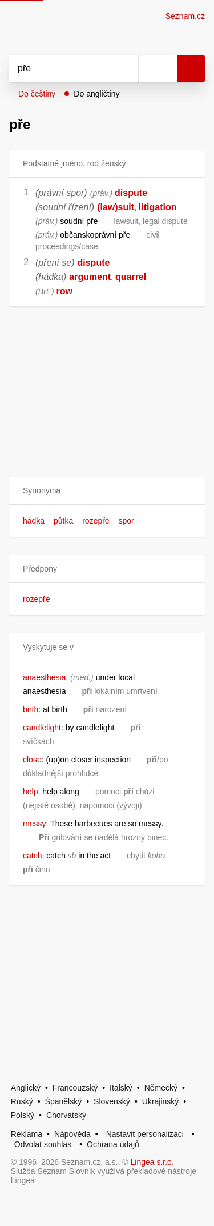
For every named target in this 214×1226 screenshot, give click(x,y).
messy (34, 823)
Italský (121, 1087)
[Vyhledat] (61, 68)
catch (32, 855)
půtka (63, 520)
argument (90, 277)
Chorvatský (66, 1115)
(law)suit (115, 207)
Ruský (22, 1101)
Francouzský (75, 1087)
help (30, 791)
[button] (107, 491)
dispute (131, 193)
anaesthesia (44, 677)
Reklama (26, 1134)
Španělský (63, 1101)
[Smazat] (125, 68)
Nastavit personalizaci (145, 1134)
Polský (22, 1115)
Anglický (26, 1087)
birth (30, 709)
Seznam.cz (185, 16)
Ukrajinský (160, 1101)
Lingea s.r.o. (152, 1162)
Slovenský (112, 1101)
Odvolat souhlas (42, 1144)
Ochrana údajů (113, 1144)
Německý (160, 1087)
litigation (158, 207)
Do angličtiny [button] (96, 93)
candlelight (42, 727)
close (32, 759)
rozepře (95, 520)
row (64, 291)
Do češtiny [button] (36, 93)
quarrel (130, 277)
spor (126, 520)
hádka (34, 520)
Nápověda (72, 1134)
